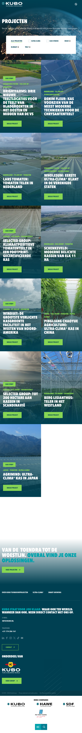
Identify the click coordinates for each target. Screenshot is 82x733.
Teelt (28, 47)
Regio (68, 41)
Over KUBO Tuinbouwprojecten (15, 592)
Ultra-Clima (35, 41)
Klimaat (15, 47)
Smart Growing (54, 592)
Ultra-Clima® (38, 592)
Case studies (53, 41)
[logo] (12, 4)
